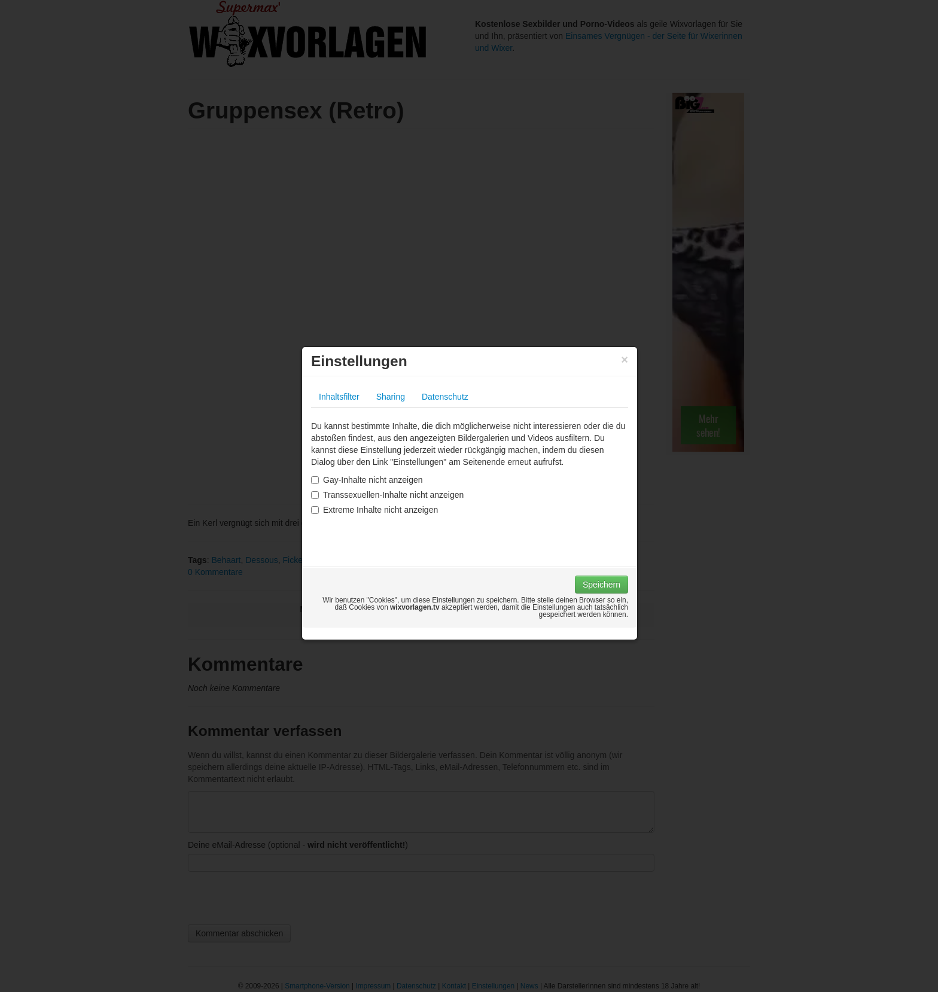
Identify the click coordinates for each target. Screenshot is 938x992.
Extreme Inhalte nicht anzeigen (374, 510)
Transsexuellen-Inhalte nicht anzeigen (387, 495)
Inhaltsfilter (339, 396)
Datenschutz (445, 396)
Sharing (390, 396)
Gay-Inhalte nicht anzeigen (367, 480)
